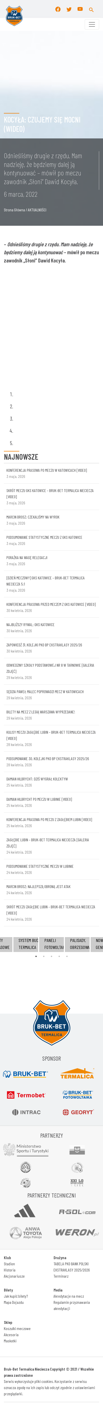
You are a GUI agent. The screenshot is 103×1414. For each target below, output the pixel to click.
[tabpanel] (51, 944)
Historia (9, 1269)
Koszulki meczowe (17, 1328)
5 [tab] (67, 956)
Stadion (9, 1263)
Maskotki (10, 1340)
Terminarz (61, 1276)
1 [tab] (36, 956)
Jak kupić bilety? (16, 1296)
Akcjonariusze (14, 1276)
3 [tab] (51, 956)
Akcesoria (11, 1334)
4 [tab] (59, 956)
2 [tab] (43, 956)
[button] (91, 9)
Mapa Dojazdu (14, 1302)
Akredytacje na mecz (69, 1296)
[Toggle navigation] (92, 24)
